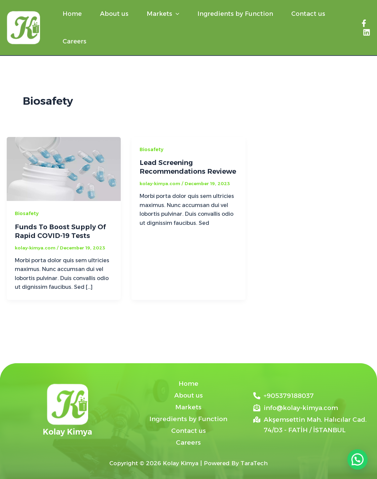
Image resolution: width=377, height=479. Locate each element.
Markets (163, 14)
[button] (175, 14)
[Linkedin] (366, 32)
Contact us (308, 14)
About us (114, 14)
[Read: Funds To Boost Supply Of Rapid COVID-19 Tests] (64, 168)
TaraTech (254, 463)
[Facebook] (364, 23)
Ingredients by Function (235, 14)
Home (72, 14)
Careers (74, 41)
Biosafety (27, 213)
